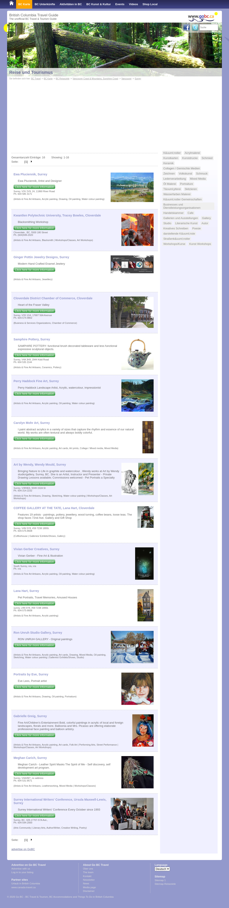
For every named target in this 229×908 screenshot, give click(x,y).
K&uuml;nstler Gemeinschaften (182, 199)
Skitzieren (191, 189)
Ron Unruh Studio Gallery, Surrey (38, 632)
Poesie (196, 228)
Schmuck (202, 173)
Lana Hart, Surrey (26, 591)
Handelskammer (173, 213)
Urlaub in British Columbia (25, 883)
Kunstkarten (170, 158)
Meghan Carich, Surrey (30, 758)
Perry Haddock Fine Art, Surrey (36, 381)
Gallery (206, 218)
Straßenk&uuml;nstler (176, 238)
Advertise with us (20, 868)
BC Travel (36, 78)
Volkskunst (185, 173)
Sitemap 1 (160, 880)
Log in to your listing (22, 872)
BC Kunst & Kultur (98, 4)
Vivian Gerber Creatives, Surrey (37, 549)
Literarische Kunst (186, 223)
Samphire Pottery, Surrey (32, 339)
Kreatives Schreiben (175, 228)
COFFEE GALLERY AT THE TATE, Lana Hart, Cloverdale (54, 508)
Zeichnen (169, 173)
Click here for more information (34, 186)
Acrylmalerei (192, 152)
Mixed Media (198, 178)
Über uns (88, 868)
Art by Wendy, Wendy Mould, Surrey (40, 464)
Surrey (138, 78)
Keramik (168, 163)
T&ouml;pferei (172, 189)
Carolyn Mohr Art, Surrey (32, 423)
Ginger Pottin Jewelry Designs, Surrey (41, 257)
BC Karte (24, 4)
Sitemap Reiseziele (165, 884)
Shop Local (150, 4)
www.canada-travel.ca (23, 887)
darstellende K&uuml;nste (179, 233)
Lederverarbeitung (174, 178)
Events (119, 4)
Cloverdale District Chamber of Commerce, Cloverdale (53, 298)
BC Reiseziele (62, 78)
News (86, 883)
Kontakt (87, 876)
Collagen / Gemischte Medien (181, 168)
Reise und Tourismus (31, 72)
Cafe (190, 213)
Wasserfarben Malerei (176, 194)
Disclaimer (89, 891)
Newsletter (89, 880)
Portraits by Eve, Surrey (31, 674)
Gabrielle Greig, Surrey (30, 716)
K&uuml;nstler (172, 152)
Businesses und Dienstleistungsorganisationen (181, 206)
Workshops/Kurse (174, 244)
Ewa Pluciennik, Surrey (30, 174)
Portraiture (186, 183)
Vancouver (126, 78)
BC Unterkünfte (45, 4)
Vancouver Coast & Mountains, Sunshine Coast (95, 78)
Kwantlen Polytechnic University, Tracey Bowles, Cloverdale (57, 215)
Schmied (207, 158)
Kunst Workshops (200, 244)
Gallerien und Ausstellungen (180, 218)
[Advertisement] (114, 113)
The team (88, 872)
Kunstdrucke (190, 158)
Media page (89, 887)
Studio (167, 223)
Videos (133, 4)
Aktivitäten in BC (71, 4)
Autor (205, 223)
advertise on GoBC (23, 849)
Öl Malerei (169, 183)
